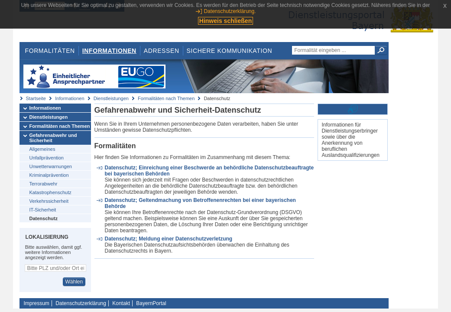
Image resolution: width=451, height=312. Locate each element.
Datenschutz (43, 218)
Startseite (36, 98)
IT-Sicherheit (42, 209)
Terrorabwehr (43, 183)
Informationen (109, 50)
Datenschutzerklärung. (230, 11)
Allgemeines (42, 149)
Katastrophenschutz (50, 192)
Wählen (74, 282)
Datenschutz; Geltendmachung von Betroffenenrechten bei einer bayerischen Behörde (199, 203)
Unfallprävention (46, 157)
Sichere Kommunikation (230, 50)
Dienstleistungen (111, 98)
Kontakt (121, 303)
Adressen (161, 50)
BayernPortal (151, 303)
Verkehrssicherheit (49, 201)
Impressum (36, 303)
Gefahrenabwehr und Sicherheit (53, 138)
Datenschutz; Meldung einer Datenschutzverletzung (168, 239)
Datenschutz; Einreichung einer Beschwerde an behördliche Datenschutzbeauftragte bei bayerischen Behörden (209, 171)
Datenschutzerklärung (80, 303)
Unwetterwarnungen (50, 166)
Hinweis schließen (225, 20)
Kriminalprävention (49, 175)
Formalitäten (50, 50)
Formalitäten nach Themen (166, 98)
